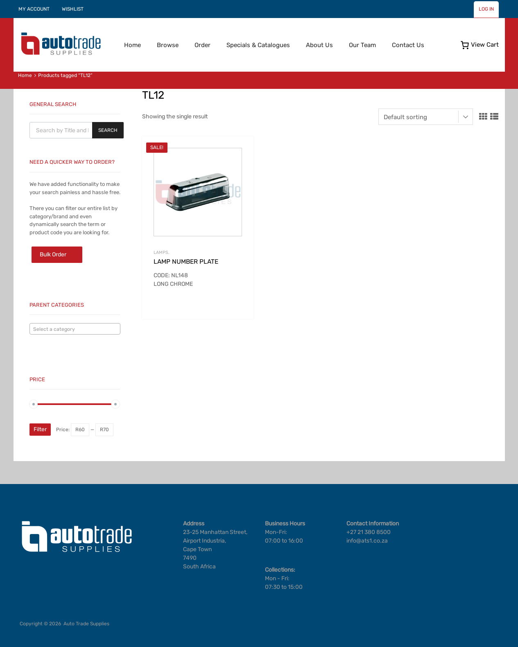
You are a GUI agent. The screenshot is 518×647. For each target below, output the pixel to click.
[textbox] (75, 329)
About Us (319, 45)
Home (132, 45)
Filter (40, 429)
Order (202, 45)
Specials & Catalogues (258, 45)
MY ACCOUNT (34, 9)
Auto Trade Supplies (86, 624)
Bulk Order (53, 254)
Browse (168, 45)
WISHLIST (73, 9)
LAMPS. (162, 252)
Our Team (362, 45)
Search (108, 130)
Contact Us (408, 45)
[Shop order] (425, 117)
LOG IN (486, 9)
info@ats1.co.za (367, 540)
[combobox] (74, 329)
